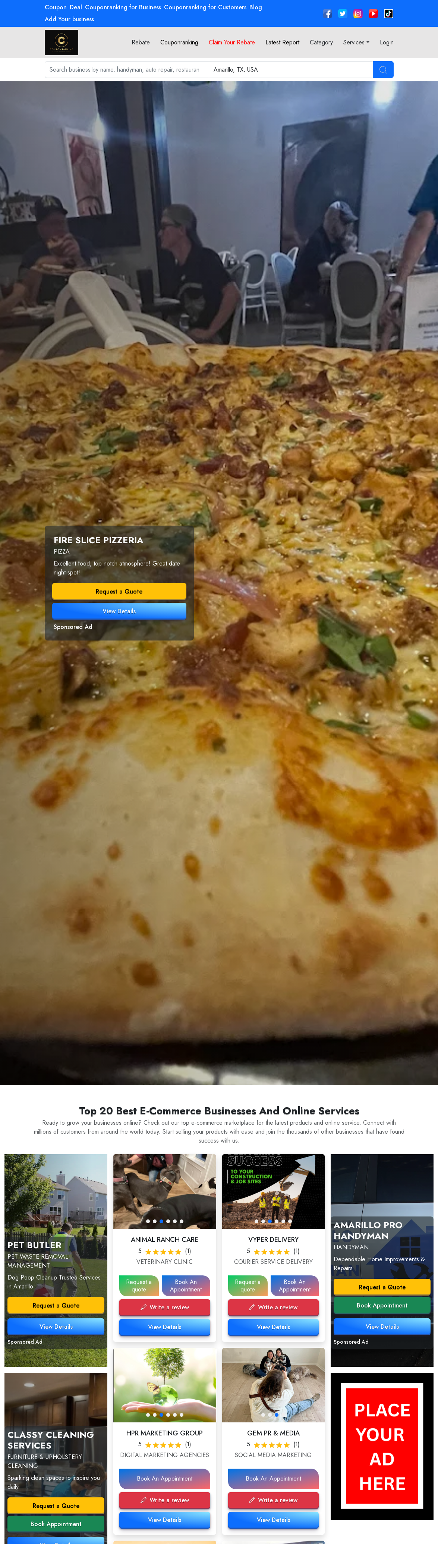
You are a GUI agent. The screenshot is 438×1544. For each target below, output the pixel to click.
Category (321, 42)
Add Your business (69, 19)
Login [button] (387, 42)
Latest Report (282, 42)
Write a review (165, 1307)
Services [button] (354, 42)
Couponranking (179, 42)
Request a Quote (119, 591)
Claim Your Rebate (232, 42)
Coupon (56, 7)
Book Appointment (56, 1524)
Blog (255, 7)
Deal (76, 7)
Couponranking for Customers (205, 7)
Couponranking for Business (123, 7)
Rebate (141, 42)
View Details (119, 611)
